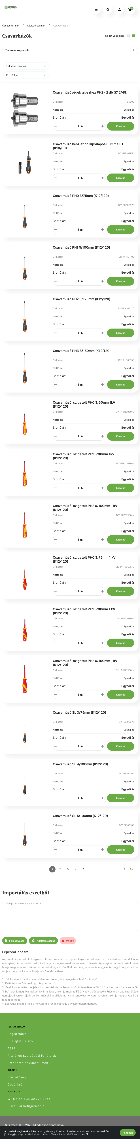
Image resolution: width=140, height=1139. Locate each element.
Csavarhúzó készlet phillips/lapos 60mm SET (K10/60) (88, 146)
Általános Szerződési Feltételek (32, 1055)
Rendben (128, 1132)
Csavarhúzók (60, 25)
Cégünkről (15, 1084)
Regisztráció (17, 1034)
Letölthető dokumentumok (28, 1063)
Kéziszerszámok (36, 25)
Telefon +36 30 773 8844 (29, 1099)
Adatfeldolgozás (43, 940)
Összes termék (10, 25)
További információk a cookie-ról (69, 1134)
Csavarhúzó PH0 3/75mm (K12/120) (81, 196)
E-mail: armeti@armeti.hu (27, 1106)
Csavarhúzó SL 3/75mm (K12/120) (79, 712)
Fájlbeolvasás (14, 940)
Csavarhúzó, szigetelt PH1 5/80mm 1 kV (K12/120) (84, 611)
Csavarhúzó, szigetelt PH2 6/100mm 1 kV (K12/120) (85, 508)
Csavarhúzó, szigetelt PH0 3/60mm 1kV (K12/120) (84, 404)
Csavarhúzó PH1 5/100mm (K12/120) (81, 247)
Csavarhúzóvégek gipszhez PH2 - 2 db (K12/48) (90, 92)
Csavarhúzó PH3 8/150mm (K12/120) (82, 351)
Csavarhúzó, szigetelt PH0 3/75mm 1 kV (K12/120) (84, 559)
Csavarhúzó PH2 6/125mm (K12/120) (81, 299)
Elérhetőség (17, 1077)
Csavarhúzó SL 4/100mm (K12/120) (80, 764)
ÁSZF (12, 1048)
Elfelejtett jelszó (20, 1041)
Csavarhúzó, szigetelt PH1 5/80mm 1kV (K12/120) (83, 456)
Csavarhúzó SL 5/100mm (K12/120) (80, 816)
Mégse (68, 940)
